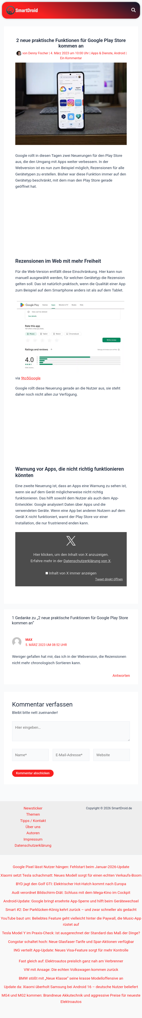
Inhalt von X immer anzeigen (73, 573)
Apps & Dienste (102, 53)
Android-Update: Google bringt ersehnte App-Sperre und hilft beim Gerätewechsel (71, 901)
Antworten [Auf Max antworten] (121, 675)
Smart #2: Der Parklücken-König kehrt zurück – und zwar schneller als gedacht (71, 909)
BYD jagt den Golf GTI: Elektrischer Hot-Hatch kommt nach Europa (71, 884)
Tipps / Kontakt (33, 820)
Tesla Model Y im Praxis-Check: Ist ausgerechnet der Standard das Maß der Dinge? (71, 933)
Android (119, 53)
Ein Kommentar (71, 58)
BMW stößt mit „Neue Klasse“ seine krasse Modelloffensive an (71, 978)
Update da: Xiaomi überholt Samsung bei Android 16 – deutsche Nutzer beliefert (71, 987)
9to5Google (31, 378)
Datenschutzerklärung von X (87, 561)
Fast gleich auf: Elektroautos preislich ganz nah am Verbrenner (71, 961)
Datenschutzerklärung (33, 845)
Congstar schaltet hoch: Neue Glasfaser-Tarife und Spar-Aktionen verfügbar (71, 941)
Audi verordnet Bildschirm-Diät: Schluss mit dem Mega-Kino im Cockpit (71, 892)
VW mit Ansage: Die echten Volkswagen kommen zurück (71, 969)
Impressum (33, 839)
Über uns (33, 827)
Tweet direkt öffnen (109, 579)
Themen (33, 814)
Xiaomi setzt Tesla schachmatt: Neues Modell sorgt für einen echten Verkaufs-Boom (71, 875)
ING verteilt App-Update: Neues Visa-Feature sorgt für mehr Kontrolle (71, 950)
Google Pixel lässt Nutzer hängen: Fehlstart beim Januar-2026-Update (71, 867)
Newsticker (33, 808)
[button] (133, 11)
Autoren (33, 833)
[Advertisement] (71, 223)
